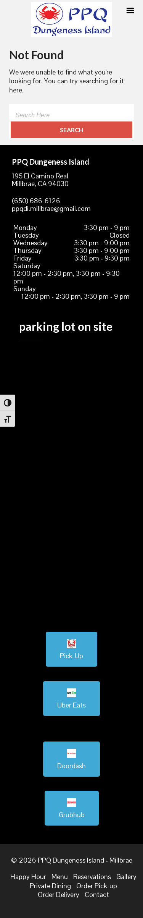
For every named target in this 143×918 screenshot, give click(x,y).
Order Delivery (58, 894)
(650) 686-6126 (36, 200)
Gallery (126, 876)
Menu (59, 876)
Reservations (92, 876)
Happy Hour (28, 876)
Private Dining (50, 885)
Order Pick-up (96, 885)
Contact (97, 894)
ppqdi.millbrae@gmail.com (51, 208)
